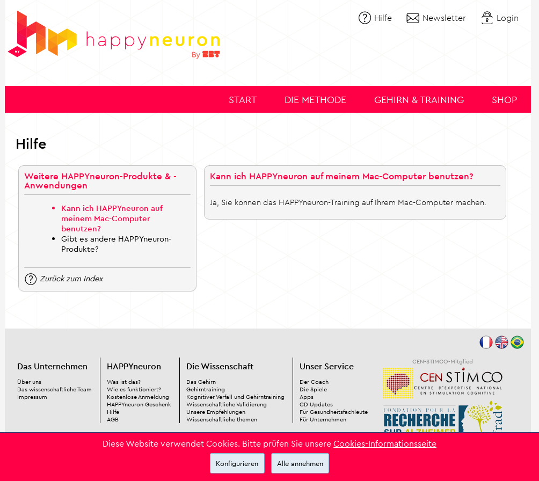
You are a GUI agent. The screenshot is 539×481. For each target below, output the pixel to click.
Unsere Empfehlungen (215, 412)
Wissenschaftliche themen (221, 419)
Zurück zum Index (71, 278)
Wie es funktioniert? (134, 389)
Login (508, 17)
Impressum (32, 396)
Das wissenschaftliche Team (54, 389)
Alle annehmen (300, 463)
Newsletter (444, 17)
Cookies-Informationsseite (384, 443)
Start (243, 99)
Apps (307, 396)
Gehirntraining (205, 389)
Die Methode (315, 99)
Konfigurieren (237, 463)
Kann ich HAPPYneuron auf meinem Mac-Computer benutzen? (112, 218)
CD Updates (316, 404)
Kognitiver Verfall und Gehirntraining (235, 396)
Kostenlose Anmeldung (138, 396)
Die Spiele (313, 389)
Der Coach (314, 381)
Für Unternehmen (323, 419)
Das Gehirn (201, 381)
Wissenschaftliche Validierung (226, 404)
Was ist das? (124, 381)
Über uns (29, 381)
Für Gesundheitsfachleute (334, 412)
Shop (504, 99)
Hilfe (383, 17)
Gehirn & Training (419, 99)
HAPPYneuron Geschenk (139, 404)
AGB (113, 419)
